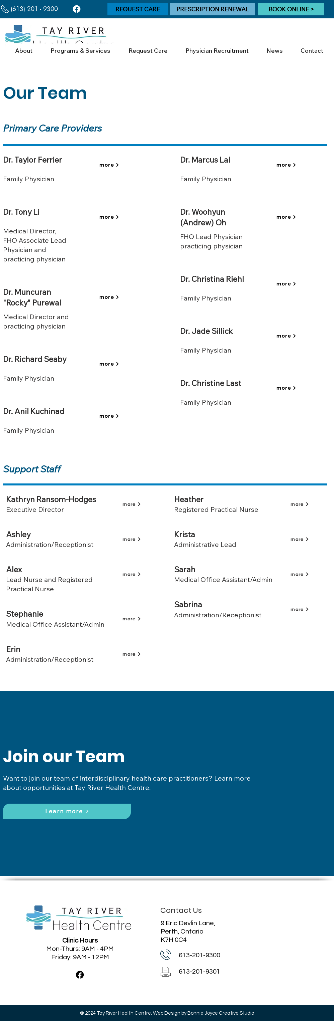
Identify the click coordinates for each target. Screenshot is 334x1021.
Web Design (166, 1013)
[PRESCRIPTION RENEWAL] (212, 9)
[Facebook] (77, 9)
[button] (23, 50)
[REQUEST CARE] (137, 9)
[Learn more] (67, 811)
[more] (109, 164)
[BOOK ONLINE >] (291, 9)
